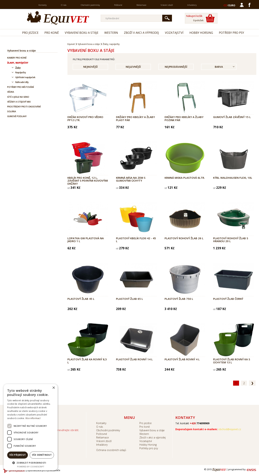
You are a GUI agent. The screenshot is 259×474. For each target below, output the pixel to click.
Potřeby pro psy (231, 33)
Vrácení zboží (167, 5)
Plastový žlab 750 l (179, 298)
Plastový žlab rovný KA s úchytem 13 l (231, 360)
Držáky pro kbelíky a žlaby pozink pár (184, 118)
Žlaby (18, 67)
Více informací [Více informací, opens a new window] (32, 418)
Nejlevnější (133, 66)
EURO (231, 5)
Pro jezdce (30, 33)
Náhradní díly (22, 82)
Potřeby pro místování (20, 87)
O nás (63, 5)
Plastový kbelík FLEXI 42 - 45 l (136, 239)
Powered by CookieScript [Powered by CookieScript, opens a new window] (30, 466)
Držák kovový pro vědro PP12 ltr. (85, 118)
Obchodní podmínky (90, 5)
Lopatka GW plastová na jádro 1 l (85, 239)
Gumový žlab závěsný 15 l (232, 117)
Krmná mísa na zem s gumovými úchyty (130, 179)
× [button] (53, 388)
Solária (11, 111)
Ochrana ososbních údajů (111, 450)
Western (111, 33)
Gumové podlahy (17, 116)
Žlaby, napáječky (17, 62)
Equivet (71, 44)
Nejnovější (90, 66)
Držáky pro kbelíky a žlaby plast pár (135, 118)
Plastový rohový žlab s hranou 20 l (230, 239)
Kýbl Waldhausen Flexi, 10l (232, 177)
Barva (219, 66)
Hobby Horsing (201, 33)
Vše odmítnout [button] (42, 454)
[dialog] (31, 427)
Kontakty (42, 5)
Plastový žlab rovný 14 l (134, 359)
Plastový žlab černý (228, 298)
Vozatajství (174, 33)
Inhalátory (192, 5)
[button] (30, 462)
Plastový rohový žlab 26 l (184, 238)
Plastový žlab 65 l (129, 298)
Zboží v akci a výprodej (141, 33)
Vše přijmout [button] (17, 454)
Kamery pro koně (17, 57)
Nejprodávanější (176, 66)
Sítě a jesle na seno (18, 96)
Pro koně (51, 33)
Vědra (10, 91)
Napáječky (20, 72)
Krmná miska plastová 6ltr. (185, 177)
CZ (225, 5)
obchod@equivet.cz (229, 429)
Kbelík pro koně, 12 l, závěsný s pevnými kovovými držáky (87, 180)
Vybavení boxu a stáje (81, 33)
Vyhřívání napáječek (25, 77)
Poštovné (118, 5)
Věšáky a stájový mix (19, 101)
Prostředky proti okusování (24, 106)
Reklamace (141, 5)
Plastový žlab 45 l (80, 298)
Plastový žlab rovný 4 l (182, 359)
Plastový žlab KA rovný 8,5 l (87, 360)
